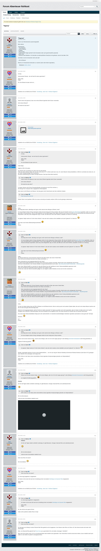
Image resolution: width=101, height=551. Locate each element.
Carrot (9, 212)
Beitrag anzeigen (29, 152)
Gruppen (23, 12)
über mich (45, 91)
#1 (95, 38)
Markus (9, 104)
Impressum (81, 545)
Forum (7, 18)
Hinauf (96, 545)
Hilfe (70, 545)
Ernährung (12, 18)
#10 (95, 370)
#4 (95, 122)
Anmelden (95, 1)
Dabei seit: (9, 49)
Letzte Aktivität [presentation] (15, 31)
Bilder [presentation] (22, 31)
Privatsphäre (89, 545)
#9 (95, 326)
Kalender (22, 14)
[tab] (6, 31)
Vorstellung (39, 91)
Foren (4, 12)
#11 (95, 435)
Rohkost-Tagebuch (53, 91)
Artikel (16, 12)
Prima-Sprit (30, 127)
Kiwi (9, 44)
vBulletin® (91, 548)
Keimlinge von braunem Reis (56, 479)
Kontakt (75, 545)
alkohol (25, 65)
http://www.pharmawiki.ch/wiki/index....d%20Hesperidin (71, 263)
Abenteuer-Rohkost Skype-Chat (33, 21)
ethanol (29, 65)
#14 (95, 519)
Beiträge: (8, 52)
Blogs (10, 12)
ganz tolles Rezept (76, 212)
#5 (95, 149)
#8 (95, 279)
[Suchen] (87, 6)
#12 (95, 468)
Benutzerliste (16, 14)
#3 (95, 98)
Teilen (10, 54)
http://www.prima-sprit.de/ (34, 128)
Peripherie (18, 18)
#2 (95, 71)
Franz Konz (38, 531)
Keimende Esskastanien (74, 338)
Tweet (10, 56)
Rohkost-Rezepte (25, 18)
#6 (95, 205)
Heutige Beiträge (7, 14)
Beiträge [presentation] (6, 31)
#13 (95, 495)
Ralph (9, 77)
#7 (95, 231)
